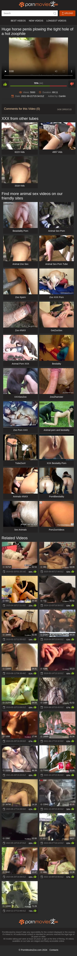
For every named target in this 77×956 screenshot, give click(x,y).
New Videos (36, 20)
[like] (5, 84)
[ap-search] (30, 13)
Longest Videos (56, 20)
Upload (67, 13)
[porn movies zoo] (38, 4)
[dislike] (71, 84)
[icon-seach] (55, 13)
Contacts (53, 950)
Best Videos (18, 20)
